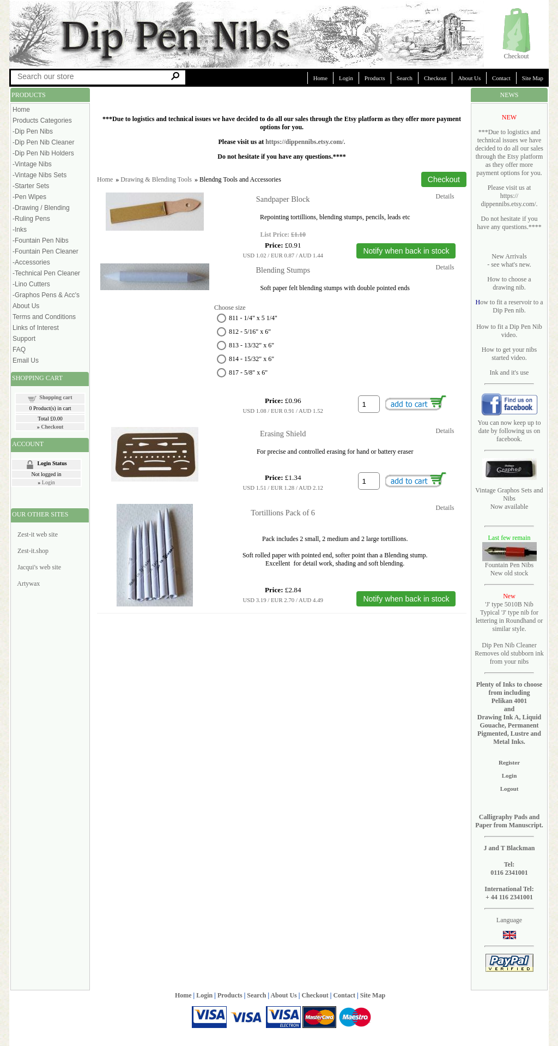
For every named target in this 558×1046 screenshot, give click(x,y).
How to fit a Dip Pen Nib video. (509, 331)
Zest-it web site (37, 534)
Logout (509, 788)
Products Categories (42, 120)
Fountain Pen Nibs (509, 565)
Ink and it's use (509, 372)
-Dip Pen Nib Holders (43, 153)
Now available (509, 506)
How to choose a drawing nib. (509, 283)
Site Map (532, 78)
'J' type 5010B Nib (509, 604)
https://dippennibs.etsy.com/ (304, 142)
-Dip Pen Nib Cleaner (43, 142)
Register (509, 762)
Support (24, 338)
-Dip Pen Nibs (33, 131)
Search (405, 78)
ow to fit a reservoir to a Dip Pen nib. (511, 306)
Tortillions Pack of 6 (283, 512)
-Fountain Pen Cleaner (45, 251)
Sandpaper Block (283, 199)
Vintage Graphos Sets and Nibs (509, 494)
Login (346, 78)
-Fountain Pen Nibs (41, 240)
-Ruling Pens (31, 219)
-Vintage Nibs (32, 164)
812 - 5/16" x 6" (250, 331)
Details (444, 196)
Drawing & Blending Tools (156, 179)
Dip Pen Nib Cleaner (509, 645)
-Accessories (31, 262)
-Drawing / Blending (41, 208)
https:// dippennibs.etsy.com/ (508, 200)
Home (320, 78)
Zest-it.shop (32, 551)
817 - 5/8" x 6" (248, 372)
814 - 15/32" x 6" (251, 359)
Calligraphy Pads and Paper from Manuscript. (509, 821)
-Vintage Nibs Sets (39, 175)
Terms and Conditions (44, 317)
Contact (501, 78)
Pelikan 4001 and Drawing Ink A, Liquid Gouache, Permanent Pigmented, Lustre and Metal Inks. (509, 721)
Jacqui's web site (39, 567)
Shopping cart (55, 397)
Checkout (516, 56)
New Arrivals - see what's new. (509, 260)
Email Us (26, 360)
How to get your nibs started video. (509, 354)
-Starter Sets (31, 186)
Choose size (230, 307)
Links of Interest (36, 328)
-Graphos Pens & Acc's (46, 295)
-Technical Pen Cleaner (46, 273)
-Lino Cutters (31, 284)
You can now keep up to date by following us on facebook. (509, 431)
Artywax (28, 583)
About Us (469, 78)
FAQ (19, 349)
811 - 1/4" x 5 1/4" (253, 318)
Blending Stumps (283, 270)
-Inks (20, 229)
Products (375, 78)
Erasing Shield (283, 433)
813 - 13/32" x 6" (251, 345)
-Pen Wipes (29, 197)
